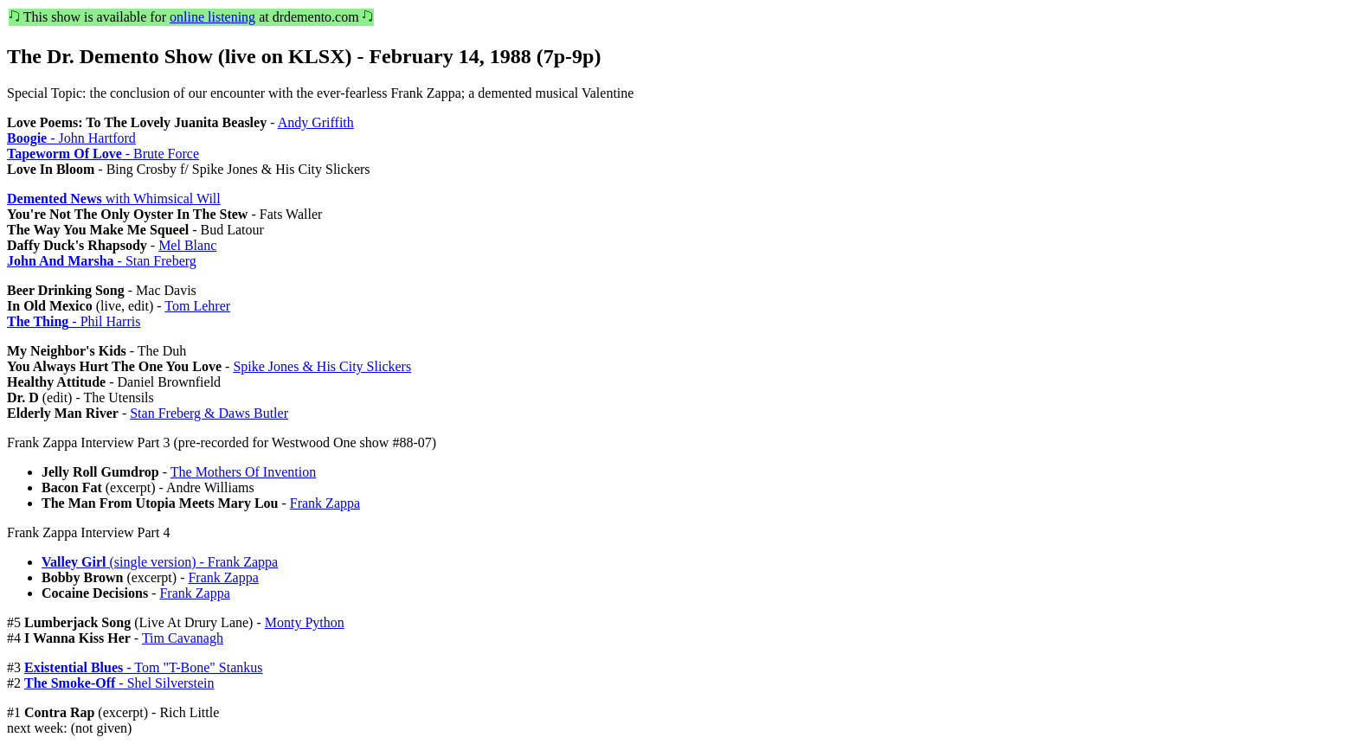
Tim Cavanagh (182, 638)
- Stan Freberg (101, 260)
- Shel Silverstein (119, 683)
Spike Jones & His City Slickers (322, 366)
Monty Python (304, 622)
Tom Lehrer (197, 305)
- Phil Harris (73, 321)
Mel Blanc (187, 245)
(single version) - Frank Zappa (160, 561)
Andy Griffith (316, 122)
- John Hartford (71, 138)
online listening (212, 17)
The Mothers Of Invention (243, 472)
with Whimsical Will (114, 198)
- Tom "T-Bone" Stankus (143, 667)
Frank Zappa (325, 503)
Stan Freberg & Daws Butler (209, 413)
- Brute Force (103, 153)
